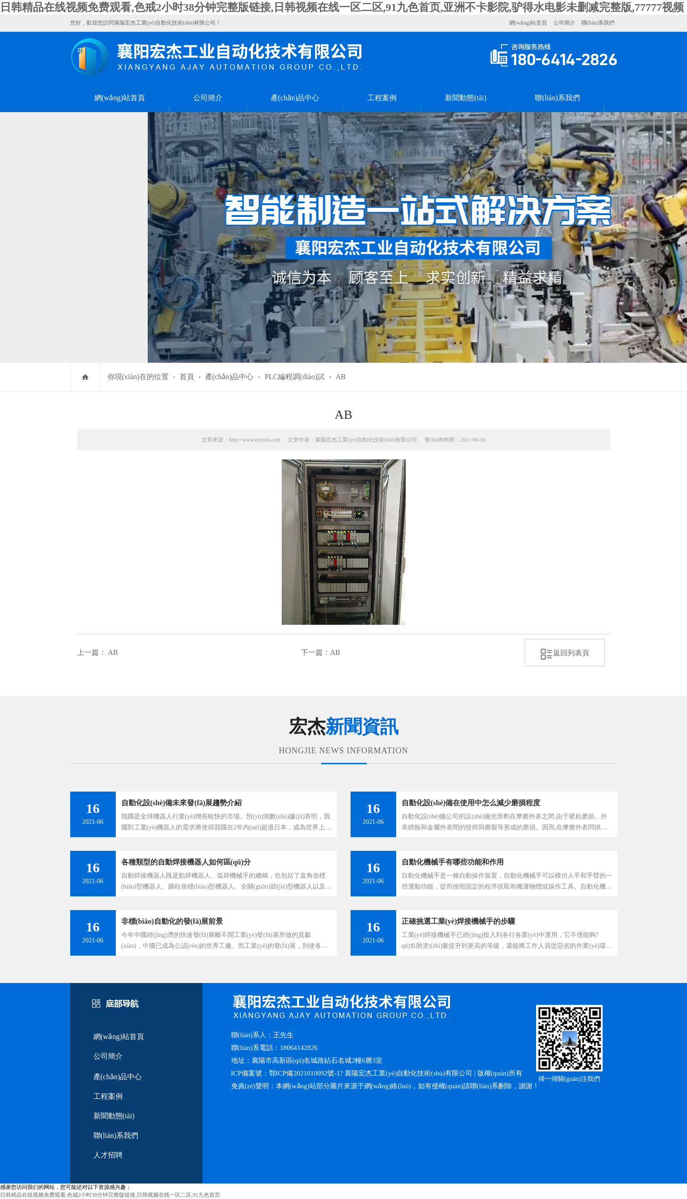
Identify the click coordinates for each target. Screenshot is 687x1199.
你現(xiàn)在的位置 (138, 377)
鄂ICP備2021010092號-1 (304, 1073)
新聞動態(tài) (465, 98)
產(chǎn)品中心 (295, 98)
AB (341, 377)
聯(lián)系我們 (598, 23)
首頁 (187, 377)
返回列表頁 (564, 653)
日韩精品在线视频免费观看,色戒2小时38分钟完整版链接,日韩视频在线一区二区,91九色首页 (110, 1195)
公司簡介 (564, 23)
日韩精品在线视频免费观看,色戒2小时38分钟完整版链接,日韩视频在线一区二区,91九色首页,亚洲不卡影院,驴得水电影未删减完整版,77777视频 (342, 7)
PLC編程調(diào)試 (294, 377)
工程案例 (382, 98)
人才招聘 (108, 1155)
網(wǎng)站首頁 (528, 23)
